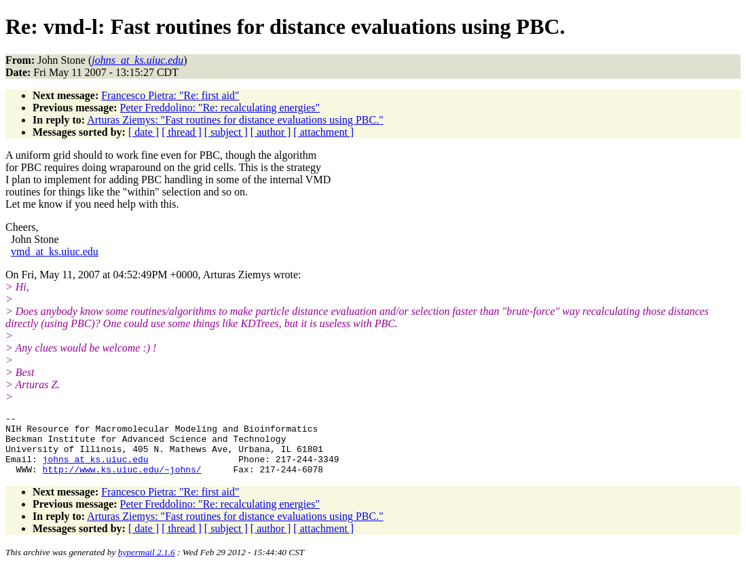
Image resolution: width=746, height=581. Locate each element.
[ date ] (143, 132)
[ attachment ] (323, 132)
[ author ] (270, 132)
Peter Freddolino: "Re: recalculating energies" (220, 107)
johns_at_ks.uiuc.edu (96, 469)
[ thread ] (182, 132)
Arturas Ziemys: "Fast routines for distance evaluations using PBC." (235, 120)
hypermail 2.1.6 (146, 564)
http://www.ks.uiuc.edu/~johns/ (122, 481)
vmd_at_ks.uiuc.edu (54, 251)
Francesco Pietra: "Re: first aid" (170, 95)
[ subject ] (226, 132)
